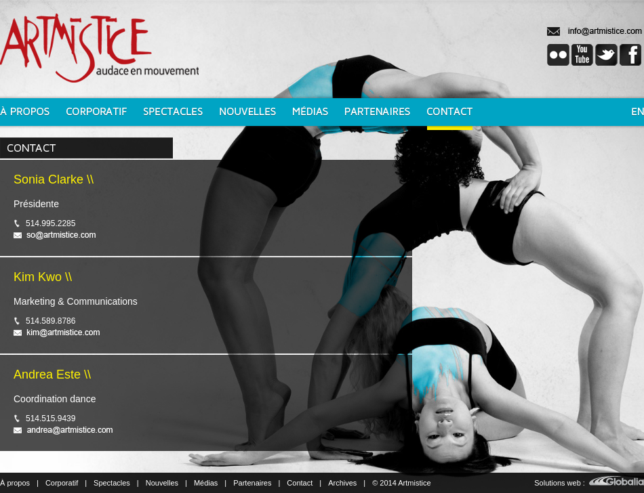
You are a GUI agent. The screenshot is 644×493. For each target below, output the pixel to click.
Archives (342, 483)
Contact (300, 483)
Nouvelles (162, 483)
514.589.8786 (50, 321)
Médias (206, 483)
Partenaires (252, 483)
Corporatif (61, 483)
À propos (15, 483)
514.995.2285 (50, 223)
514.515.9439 (50, 418)
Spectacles (112, 483)
